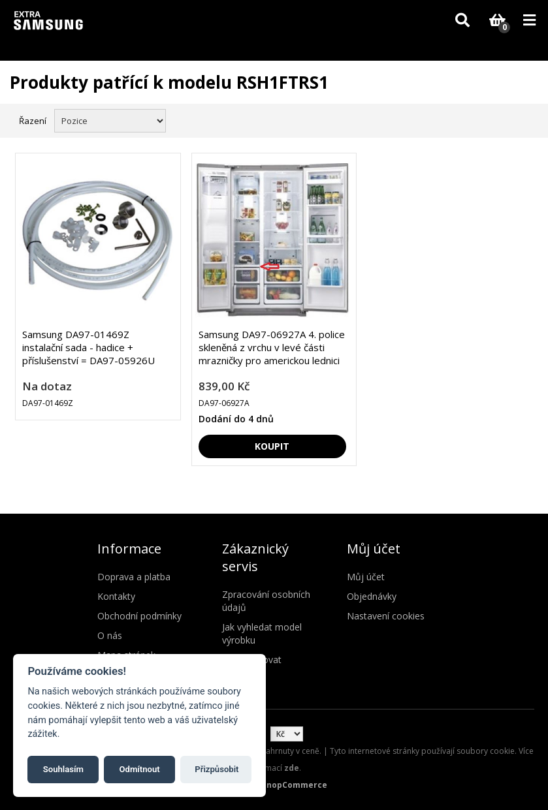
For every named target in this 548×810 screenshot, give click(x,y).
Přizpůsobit (216, 769)
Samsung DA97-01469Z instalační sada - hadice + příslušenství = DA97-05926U (88, 347)
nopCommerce (296, 784)
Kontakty (116, 596)
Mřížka (500, 119)
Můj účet (366, 576)
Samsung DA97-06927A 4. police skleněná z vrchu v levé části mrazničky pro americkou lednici (272, 347)
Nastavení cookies (386, 616)
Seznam (524, 119)
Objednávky (371, 596)
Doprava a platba (133, 576)
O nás (109, 635)
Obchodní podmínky (139, 616)
